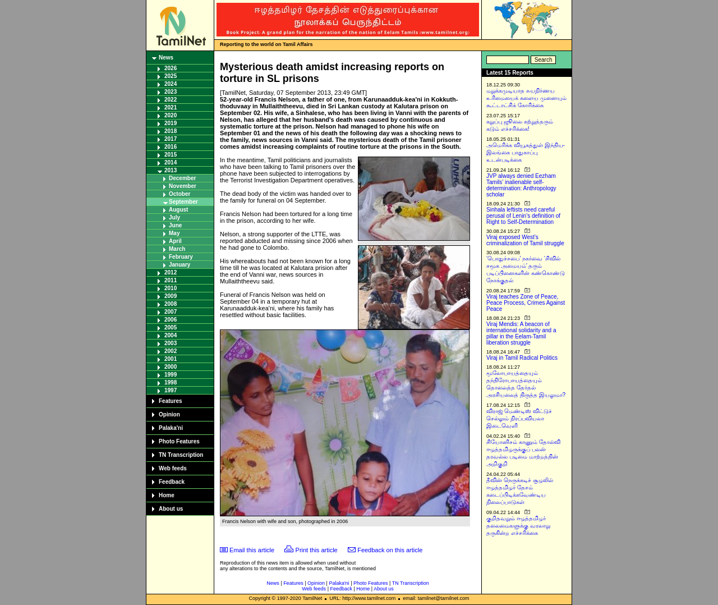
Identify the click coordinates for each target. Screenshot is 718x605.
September (183, 202)
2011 (170, 280)
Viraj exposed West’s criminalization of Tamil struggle (525, 240)
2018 (170, 131)
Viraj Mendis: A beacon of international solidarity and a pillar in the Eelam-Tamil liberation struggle (521, 333)
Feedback (172, 482)
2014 (170, 162)
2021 (170, 107)
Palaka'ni (171, 428)
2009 (170, 296)
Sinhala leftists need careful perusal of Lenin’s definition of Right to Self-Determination (523, 216)
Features (170, 401)
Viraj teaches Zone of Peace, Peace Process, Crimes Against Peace (525, 303)
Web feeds (173, 468)
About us (171, 509)
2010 (170, 288)
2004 (170, 335)
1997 (170, 390)
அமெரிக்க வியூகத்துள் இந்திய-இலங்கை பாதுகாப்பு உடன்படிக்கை (525, 152)
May (174, 233)
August (178, 210)
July (174, 217)
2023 (170, 92)
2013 (170, 170)
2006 (170, 320)
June (175, 225)
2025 (170, 76)
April (175, 241)
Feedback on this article (389, 550)
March (177, 249)
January (179, 265)
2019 (170, 123)
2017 (170, 139)
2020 (170, 115)
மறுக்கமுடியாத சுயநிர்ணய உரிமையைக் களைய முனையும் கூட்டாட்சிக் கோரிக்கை (526, 98)
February (181, 257)
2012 (170, 272)
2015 (170, 155)
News (166, 57)
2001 (170, 359)
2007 (170, 312)
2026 (170, 68)
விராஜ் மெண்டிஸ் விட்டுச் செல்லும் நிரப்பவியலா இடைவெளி (519, 418)
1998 (170, 382)
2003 (170, 343)
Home (166, 495)
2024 (170, 84)
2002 (170, 351)
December (182, 178)
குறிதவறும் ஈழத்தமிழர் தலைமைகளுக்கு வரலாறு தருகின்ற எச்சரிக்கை (518, 525)
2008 (170, 304)
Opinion (169, 414)
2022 (170, 100)
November (182, 186)
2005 (170, 327)
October (179, 194)
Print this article (317, 550)
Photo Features (179, 441)
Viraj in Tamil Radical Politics (522, 358)
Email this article (251, 550)
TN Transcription (181, 455)
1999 (170, 375)
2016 (170, 147)
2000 (170, 367)
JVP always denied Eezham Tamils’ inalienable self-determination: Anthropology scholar (521, 185)
